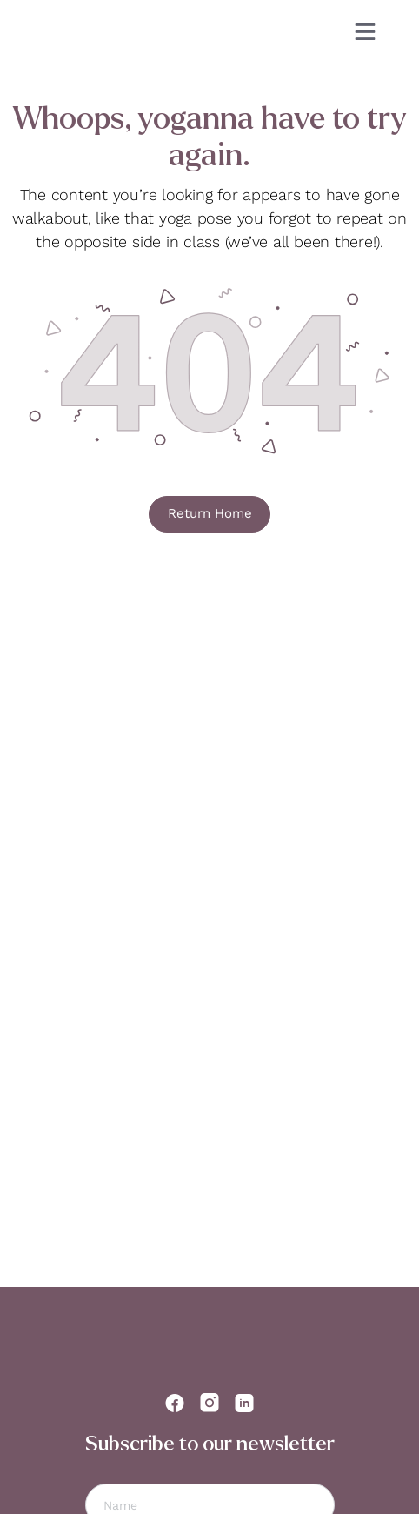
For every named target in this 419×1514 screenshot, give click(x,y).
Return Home (210, 513)
